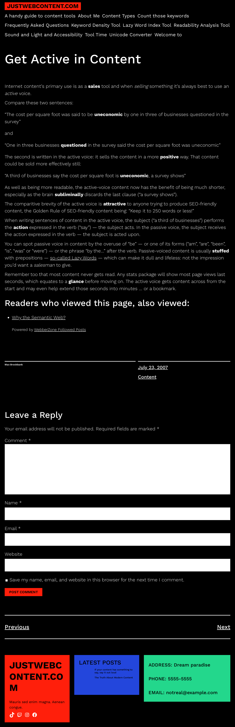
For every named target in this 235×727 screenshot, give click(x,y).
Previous (17, 627)
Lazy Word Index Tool (147, 25)
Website (13, 554)
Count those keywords (163, 15)
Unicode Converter (130, 34)
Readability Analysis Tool (202, 25)
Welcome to (168, 34)
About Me (89, 15)
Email (13, 528)
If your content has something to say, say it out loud (114, 671)
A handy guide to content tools (40, 15)
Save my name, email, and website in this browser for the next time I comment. (97, 579)
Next (223, 627)
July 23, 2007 (153, 367)
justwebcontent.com (43, 6)
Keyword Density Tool (95, 25)
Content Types (118, 15)
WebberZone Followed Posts (60, 329)
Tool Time (96, 34)
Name (13, 502)
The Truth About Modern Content (114, 677)
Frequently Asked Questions (37, 25)
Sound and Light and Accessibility (44, 34)
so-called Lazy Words (73, 258)
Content (147, 377)
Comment (18, 440)
